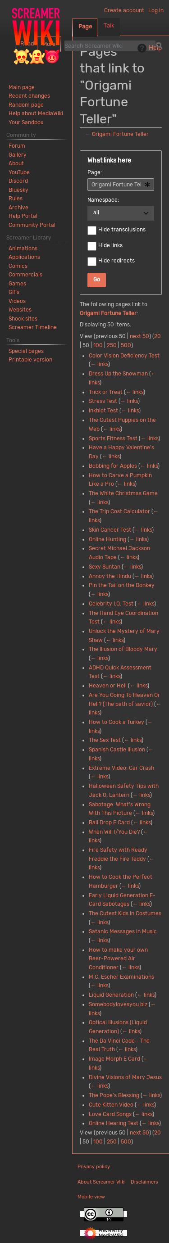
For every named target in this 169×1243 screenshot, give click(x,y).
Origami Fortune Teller (120, 134)
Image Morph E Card (114, 1059)
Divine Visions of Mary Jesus (125, 1077)
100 (98, 345)
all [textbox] (96, 212)
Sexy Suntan (104, 567)
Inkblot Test (103, 410)
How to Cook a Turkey (116, 722)
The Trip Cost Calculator (119, 511)
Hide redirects (116, 261)
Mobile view (91, 1197)
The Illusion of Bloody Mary (123, 649)
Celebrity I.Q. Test (111, 604)
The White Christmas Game (123, 493)
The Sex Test (105, 740)
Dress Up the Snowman (118, 374)
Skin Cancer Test (110, 530)
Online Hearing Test (113, 1123)
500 (126, 345)
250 (112, 345)
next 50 (139, 336)
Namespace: (103, 200)
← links (99, 364)
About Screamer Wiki (102, 1182)
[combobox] (120, 184)
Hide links (110, 245)
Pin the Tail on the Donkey (122, 585)
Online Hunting (107, 539)
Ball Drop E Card (109, 822)
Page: (94, 172)
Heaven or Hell (108, 686)
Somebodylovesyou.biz (118, 1004)
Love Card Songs (110, 1114)
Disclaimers (144, 1182)
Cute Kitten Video (111, 1105)
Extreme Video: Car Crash (121, 768)
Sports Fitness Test (113, 438)
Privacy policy (94, 1167)
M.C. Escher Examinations (121, 977)
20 (157, 336)
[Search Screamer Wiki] (109, 45)
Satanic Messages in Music (123, 931)
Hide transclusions (122, 229)
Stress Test (103, 401)
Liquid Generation (111, 995)
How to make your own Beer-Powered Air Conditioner (118, 959)
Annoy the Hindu (110, 576)
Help (148, 48)
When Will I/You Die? (114, 832)
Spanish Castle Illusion (117, 749)
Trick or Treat (106, 392)
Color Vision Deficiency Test (124, 356)
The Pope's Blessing (114, 1095)
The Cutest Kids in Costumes (125, 913)
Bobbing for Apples (113, 466)
